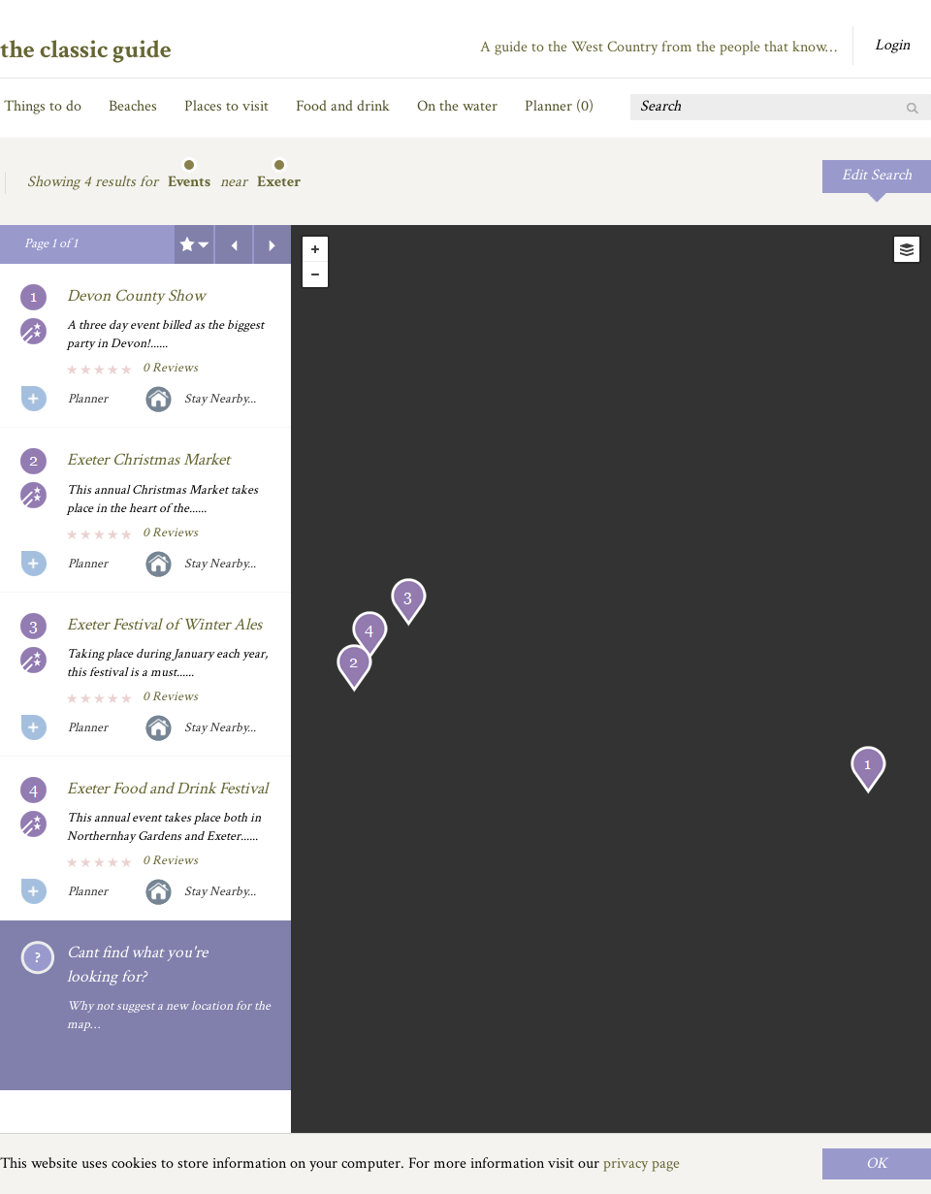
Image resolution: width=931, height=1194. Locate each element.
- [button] (315, 274)
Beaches (133, 106)
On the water (457, 106)
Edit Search (877, 175)
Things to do (42, 106)
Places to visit (226, 106)
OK (876, 1163)
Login (892, 45)
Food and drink (343, 106)
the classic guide (86, 49)
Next (272, 244)
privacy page (641, 1163)
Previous (233, 244)
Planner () (559, 106)
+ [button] (315, 249)
